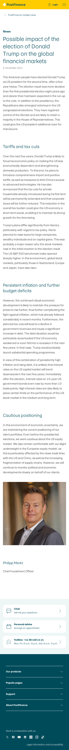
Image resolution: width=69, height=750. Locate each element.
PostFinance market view (22, 15)
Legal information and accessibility (45, 744)
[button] (63, 4)
